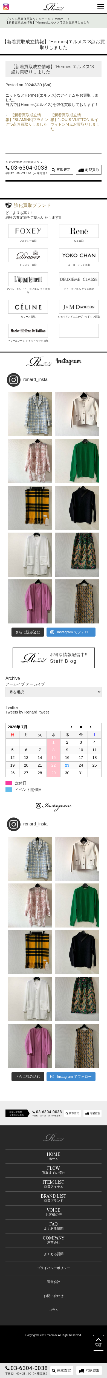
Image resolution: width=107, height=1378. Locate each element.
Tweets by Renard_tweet (27, 712)
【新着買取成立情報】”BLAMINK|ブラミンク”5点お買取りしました (26, 120)
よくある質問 (53, 1254)
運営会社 (53, 1282)
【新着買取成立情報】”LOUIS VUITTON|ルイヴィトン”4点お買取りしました (75, 122)
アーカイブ (35, 684)
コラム (54, 1309)
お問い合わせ (53, 1296)
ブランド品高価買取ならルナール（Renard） (35, 19)
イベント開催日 (28, 789)
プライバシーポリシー (53, 1268)
